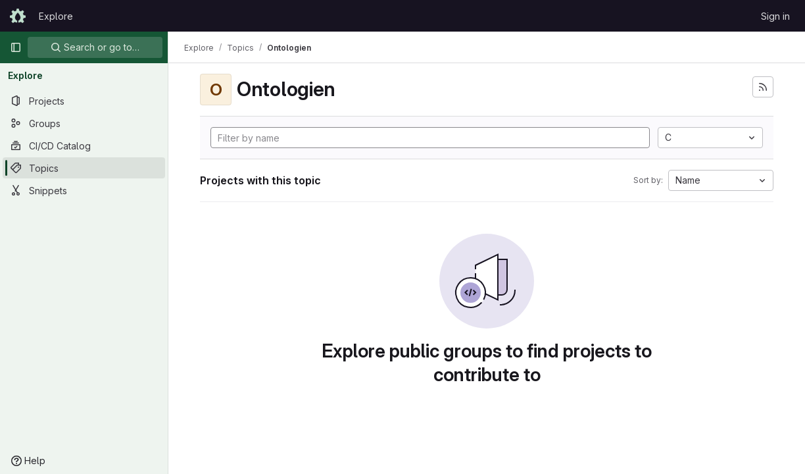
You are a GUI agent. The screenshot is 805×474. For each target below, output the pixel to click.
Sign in (775, 16)
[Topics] (84, 167)
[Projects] (84, 100)
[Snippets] (84, 190)
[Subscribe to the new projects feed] (762, 86)
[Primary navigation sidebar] (15, 47)
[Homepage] (17, 15)
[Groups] (84, 123)
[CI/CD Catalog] (84, 145)
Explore (56, 16)
